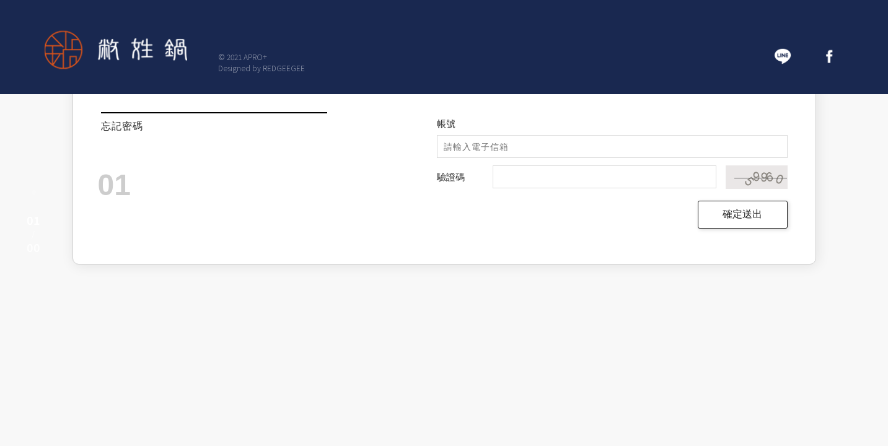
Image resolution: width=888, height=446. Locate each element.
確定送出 (742, 214)
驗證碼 (451, 177)
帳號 (446, 123)
